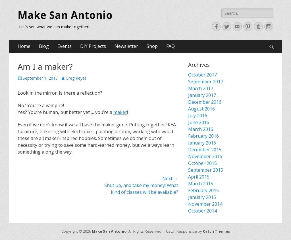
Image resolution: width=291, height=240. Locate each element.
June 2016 (198, 122)
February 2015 (203, 190)
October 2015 (202, 163)
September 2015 (205, 170)
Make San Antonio (65, 15)
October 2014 (202, 211)
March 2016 (200, 129)
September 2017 (205, 81)
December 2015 (204, 149)
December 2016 (204, 102)
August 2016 (201, 109)
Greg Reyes (76, 78)
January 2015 (202, 197)
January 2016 (202, 143)
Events (64, 46)
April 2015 (198, 177)
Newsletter (126, 46)
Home (24, 46)
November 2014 (205, 204)
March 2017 (200, 88)
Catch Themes (216, 231)
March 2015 (200, 183)
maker (120, 112)
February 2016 (203, 136)
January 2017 (202, 95)
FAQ (170, 46)
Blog (44, 46)
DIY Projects (93, 46)
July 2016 (197, 115)
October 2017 (202, 75)
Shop (152, 46)
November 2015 (205, 156)
